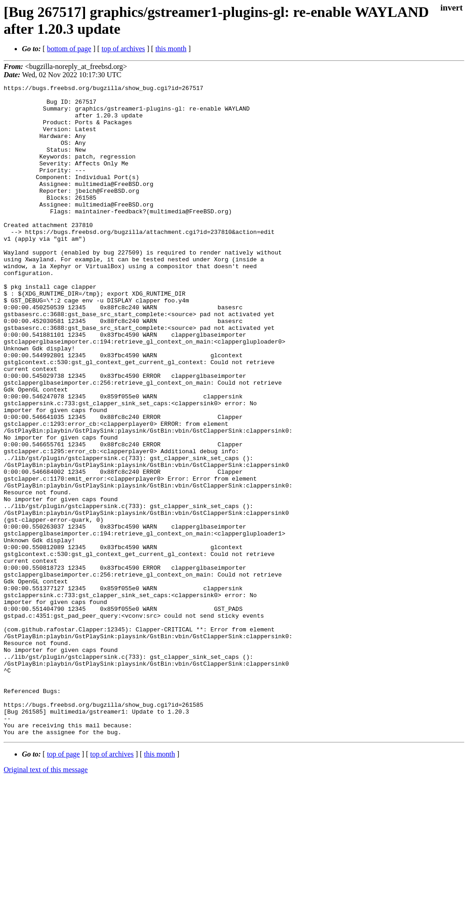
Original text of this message (46, 900)
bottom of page (69, 49)
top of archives (123, 49)
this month (170, 49)
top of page (63, 884)
